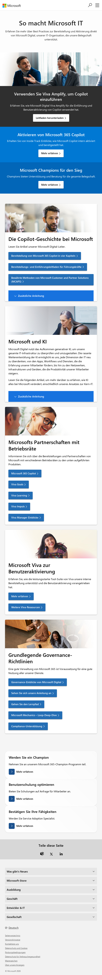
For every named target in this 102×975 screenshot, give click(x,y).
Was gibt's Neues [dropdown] (17, 871)
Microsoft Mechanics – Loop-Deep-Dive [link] (34, 715)
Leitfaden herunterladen (50, 118)
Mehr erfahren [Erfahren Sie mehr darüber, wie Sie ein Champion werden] (24, 771)
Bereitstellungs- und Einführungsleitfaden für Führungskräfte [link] (46, 266)
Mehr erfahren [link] (19, 596)
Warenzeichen (11, 960)
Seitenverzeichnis (12, 935)
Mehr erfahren (49, 153)
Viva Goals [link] (17, 484)
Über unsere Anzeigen (14, 965)
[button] (51, 295)
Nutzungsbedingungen (15, 952)
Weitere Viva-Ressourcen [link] (25, 607)
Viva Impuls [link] (18, 506)
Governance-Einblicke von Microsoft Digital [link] (36, 682)
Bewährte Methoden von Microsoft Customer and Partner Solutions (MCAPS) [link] (50, 279)
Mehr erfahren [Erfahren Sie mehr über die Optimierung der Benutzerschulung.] (24, 798)
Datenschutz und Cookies (16, 948)
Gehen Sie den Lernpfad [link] (25, 704)
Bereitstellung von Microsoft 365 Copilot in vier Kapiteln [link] (43, 255)
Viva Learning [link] (19, 495)
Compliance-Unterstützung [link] (26, 726)
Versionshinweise (12, 939)
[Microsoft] (13, 5)
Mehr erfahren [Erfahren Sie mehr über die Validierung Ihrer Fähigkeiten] (24, 826)
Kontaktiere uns (12, 944)
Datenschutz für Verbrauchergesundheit (22, 956)
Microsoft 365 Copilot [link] (23, 473)
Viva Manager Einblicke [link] (24, 517)
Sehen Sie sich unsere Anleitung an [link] (31, 693)
